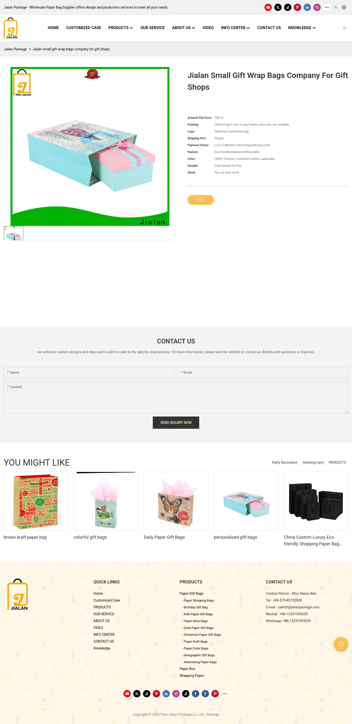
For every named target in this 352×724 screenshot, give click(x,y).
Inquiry (200, 200)
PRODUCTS (337, 462)
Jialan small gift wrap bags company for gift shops (71, 49)
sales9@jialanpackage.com (298, 607)
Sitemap (212, 714)
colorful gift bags (90, 537)
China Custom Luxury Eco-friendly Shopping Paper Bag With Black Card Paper (311, 541)
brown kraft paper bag (25, 537)
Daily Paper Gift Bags (164, 537)
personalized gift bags (235, 537)
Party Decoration (284, 462)
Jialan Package (15, 49)
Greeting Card (313, 462)
